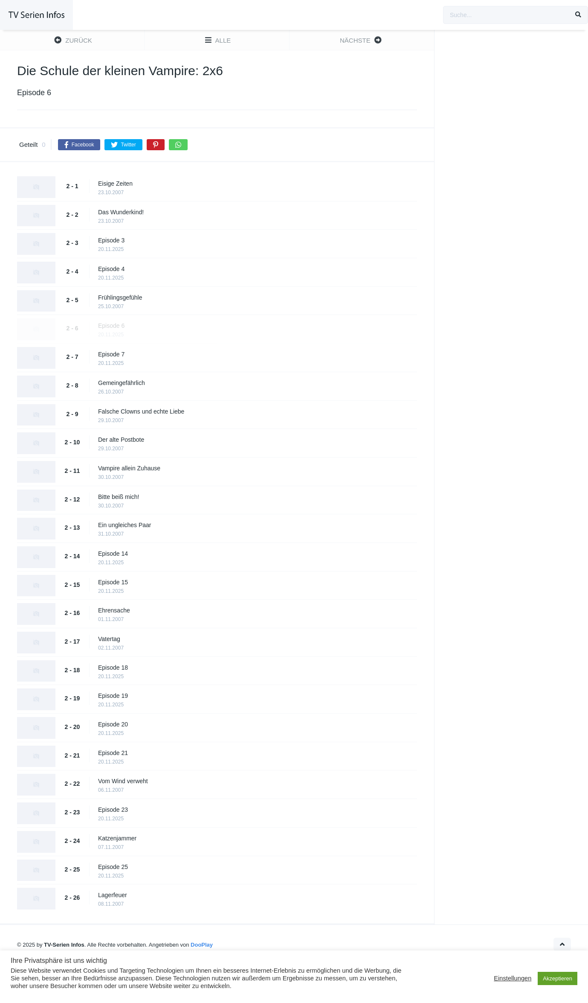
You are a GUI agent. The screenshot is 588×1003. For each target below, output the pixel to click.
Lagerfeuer (112, 895)
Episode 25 (113, 866)
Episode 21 (113, 752)
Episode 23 (113, 809)
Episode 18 (113, 667)
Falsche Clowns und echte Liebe (141, 411)
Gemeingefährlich (121, 382)
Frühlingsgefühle (120, 297)
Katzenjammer (117, 838)
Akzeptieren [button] (557, 978)
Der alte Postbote (121, 439)
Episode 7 (111, 354)
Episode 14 (113, 553)
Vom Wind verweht (123, 781)
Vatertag (109, 639)
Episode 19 (113, 695)
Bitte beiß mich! (118, 496)
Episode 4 (111, 268)
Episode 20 (113, 724)
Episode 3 (111, 240)
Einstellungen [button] (512, 978)
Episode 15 (113, 582)
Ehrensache (114, 610)
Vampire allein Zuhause (129, 468)
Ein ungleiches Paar (124, 525)
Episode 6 (111, 325)
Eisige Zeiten (115, 183)
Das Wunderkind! (121, 212)
